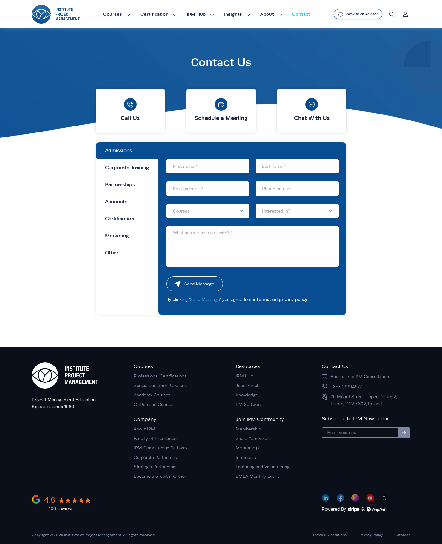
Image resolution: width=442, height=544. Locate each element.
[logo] (56, 14)
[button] (207, 211)
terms (263, 299)
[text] (358, 14)
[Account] (404, 14)
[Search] (391, 14)
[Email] (360, 432)
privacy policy (293, 299)
